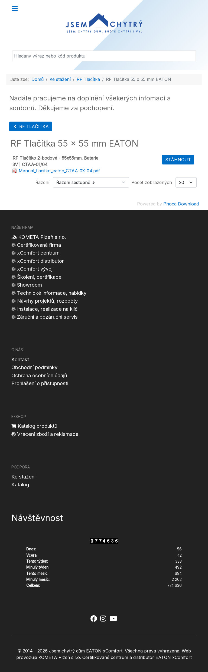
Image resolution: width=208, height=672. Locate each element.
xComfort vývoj (35, 269)
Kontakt (20, 359)
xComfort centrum (38, 253)
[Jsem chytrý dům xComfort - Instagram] (103, 618)
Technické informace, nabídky (51, 293)
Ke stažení (23, 477)
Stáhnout (178, 159)
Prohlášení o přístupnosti (39, 383)
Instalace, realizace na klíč (47, 309)
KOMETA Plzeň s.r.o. (42, 237)
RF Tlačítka (30, 126)
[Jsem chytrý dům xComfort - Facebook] (93, 618)
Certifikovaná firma (39, 245)
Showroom (29, 285)
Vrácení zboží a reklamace (48, 434)
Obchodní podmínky (34, 367)
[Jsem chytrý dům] (104, 23)
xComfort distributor (40, 261)
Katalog (20, 484)
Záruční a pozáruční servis (47, 317)
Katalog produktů (37, 426)
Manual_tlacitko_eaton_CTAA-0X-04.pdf (59, 170)
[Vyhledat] (104, 55)
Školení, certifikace (39, 277)
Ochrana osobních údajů (39, 375)
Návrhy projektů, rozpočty (47, 301)
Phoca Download (181, 204)
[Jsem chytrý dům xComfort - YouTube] (113, 618)
